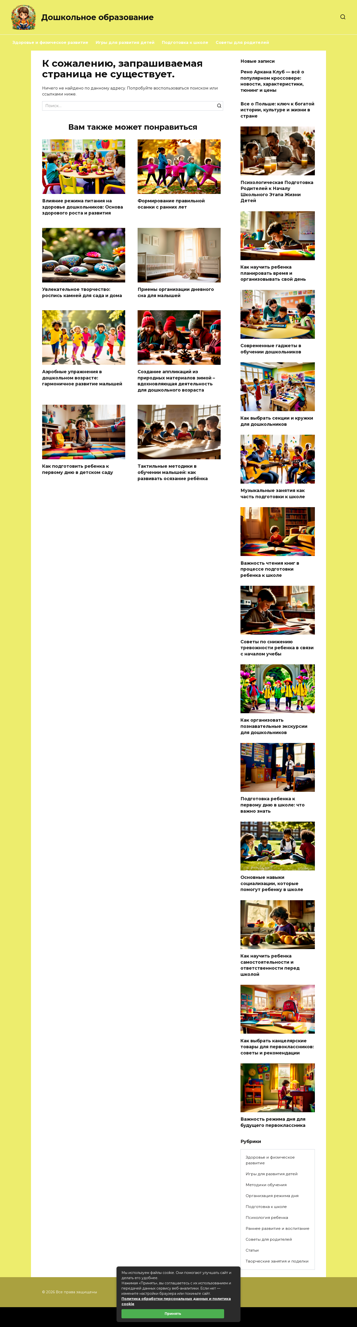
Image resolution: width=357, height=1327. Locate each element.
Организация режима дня (272, 1195)
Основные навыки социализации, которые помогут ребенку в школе (271, 883)
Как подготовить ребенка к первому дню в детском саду (77, 469)
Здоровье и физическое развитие (50, 42)
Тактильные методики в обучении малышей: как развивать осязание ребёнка (173, 472)
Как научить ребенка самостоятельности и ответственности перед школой (269, 965)
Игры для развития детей (125, 42)
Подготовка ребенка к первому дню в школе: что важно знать (272, 804)
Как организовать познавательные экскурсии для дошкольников (273, 726)
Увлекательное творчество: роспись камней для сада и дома (82, 292)
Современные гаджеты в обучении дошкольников (270, 348)
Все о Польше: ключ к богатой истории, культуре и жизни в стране (277, 109)
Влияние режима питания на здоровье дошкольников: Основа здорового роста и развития (82, 207)
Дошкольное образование (97, 17)
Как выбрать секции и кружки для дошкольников (276, 421)
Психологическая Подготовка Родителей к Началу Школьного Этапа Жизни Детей (276, 191)
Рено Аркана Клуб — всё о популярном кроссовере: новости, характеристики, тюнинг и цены (272, 81)
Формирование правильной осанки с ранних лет (171, 204)
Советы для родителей (242, 42)
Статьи (252, 1250)
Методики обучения (266, 1184)
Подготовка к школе (185, 42)
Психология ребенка (267, 1217)
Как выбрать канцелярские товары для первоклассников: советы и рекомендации (277, 1046)
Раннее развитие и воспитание (277, 1228)
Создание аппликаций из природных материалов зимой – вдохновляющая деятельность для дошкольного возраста (176, 381)
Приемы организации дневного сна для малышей (176, 292)
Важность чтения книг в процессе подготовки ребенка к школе (269, 569)
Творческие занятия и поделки (277, 1261)
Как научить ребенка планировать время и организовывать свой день (273, 273)
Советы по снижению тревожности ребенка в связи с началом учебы (277, 647)
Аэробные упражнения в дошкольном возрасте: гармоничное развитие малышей (82, 377)
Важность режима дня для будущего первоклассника (272, 1122)
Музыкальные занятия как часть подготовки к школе (272, 493)
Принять (173, 1313)
